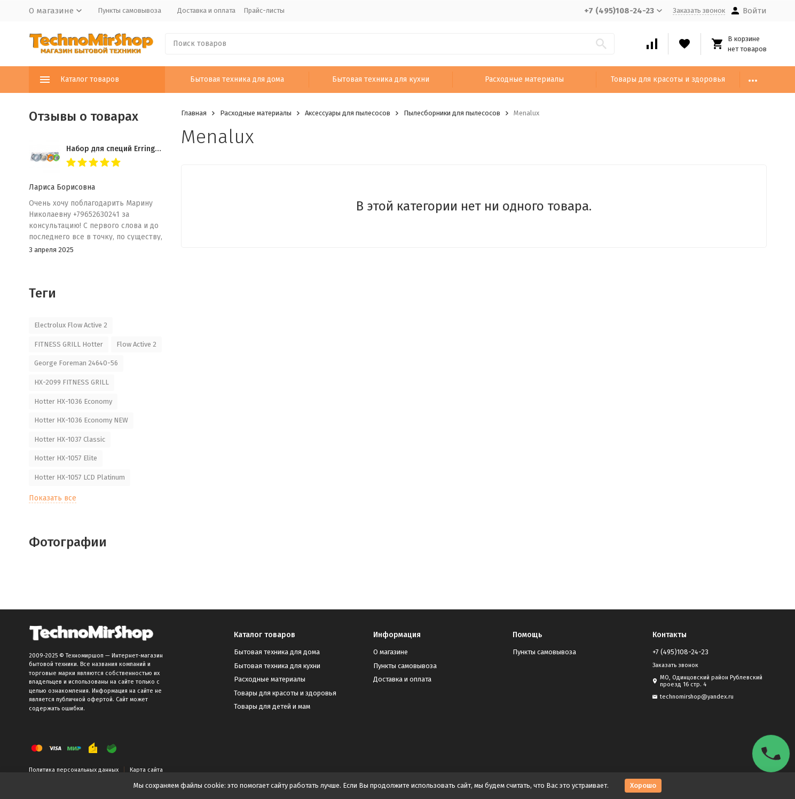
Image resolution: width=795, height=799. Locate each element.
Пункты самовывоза (129, 10)
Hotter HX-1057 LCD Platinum (79, 477)
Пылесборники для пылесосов (452, 113)
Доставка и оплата (206, 10)
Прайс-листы (264, 10)
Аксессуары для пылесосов (347, 113)
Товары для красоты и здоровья (668, 79)
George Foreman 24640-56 (76, 363)
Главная (194, 113)
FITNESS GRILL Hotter (68, 344)
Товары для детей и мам (272, 706)
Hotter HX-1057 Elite (65, 458)
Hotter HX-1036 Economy (73, 401)
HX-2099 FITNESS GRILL (71, 382)
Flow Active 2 (136, 344)
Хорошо (643, 785)
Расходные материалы (524, 79)
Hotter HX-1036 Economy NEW (81, 420)
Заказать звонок (699, 10)
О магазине (390, 652)
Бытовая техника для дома (237, 79)
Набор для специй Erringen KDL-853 (130, 148)
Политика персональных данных (74, 769)
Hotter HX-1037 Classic (69, 439)
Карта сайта (146, 769)
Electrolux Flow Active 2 (70, 325)
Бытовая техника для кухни (380, 79)
